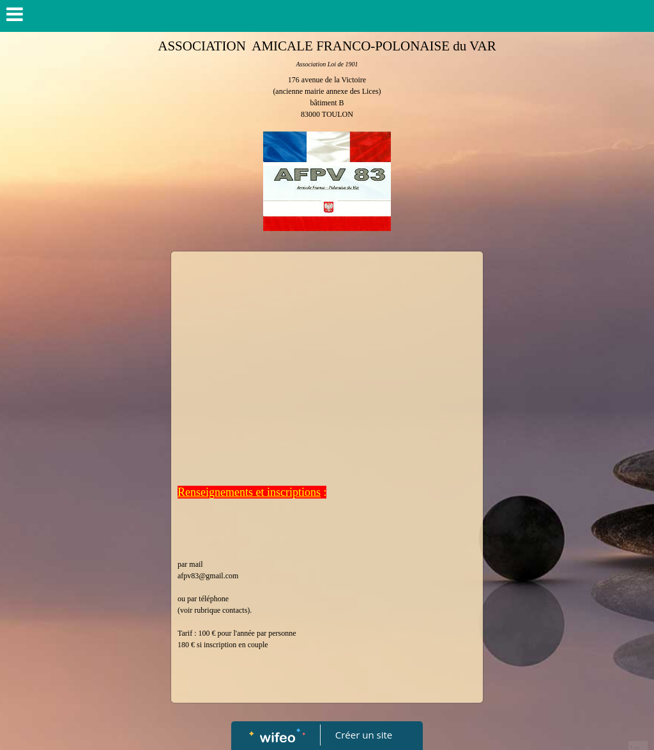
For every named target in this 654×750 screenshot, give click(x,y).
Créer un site (363, 734)
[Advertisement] (327, 353)
